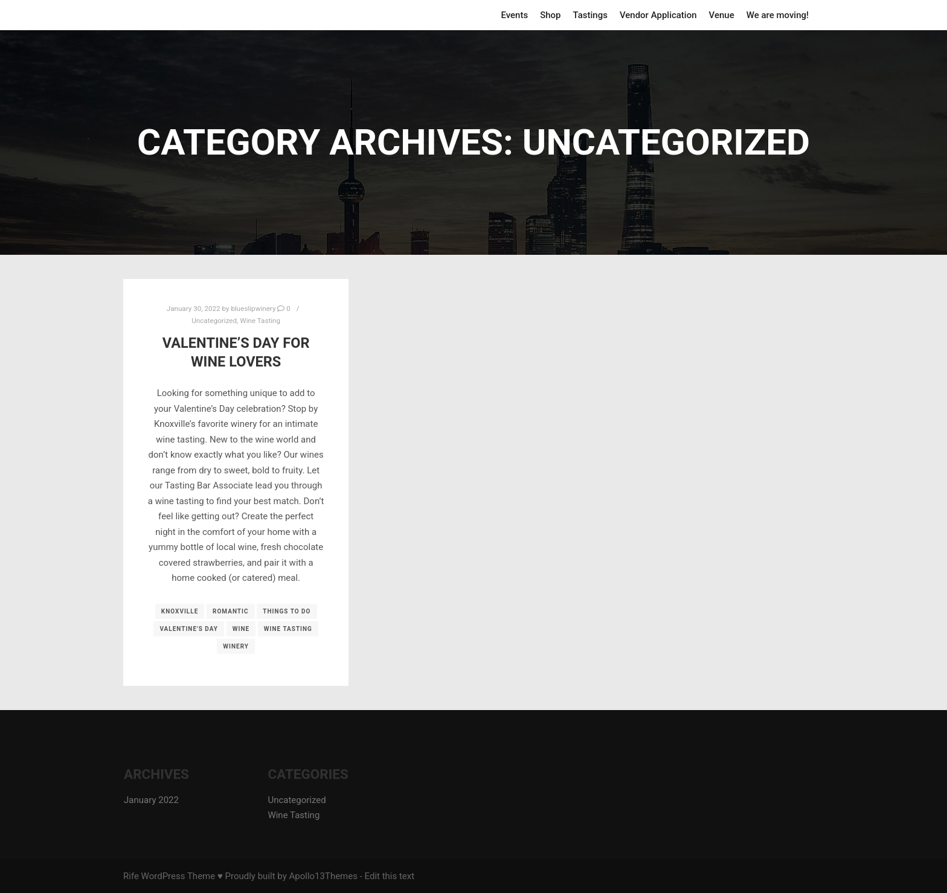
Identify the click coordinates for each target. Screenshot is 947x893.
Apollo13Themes (323, 876)
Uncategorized (214, 320)
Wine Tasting (260, 320)
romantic (230, 611)
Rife (131, 876)
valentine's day (188, 629)
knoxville (180, 611)
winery (236, 646)
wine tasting (288, 629)
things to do (286, 611)
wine (241, 629)
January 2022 (151, 800)
